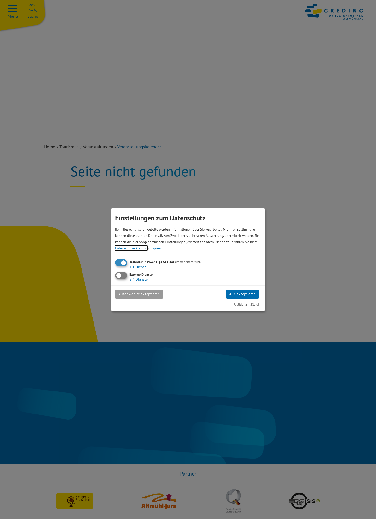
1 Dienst (137, 266)
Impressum (158, 247)
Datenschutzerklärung (131, 247)
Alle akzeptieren (242, 294)
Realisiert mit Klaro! (246, 305)
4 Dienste (138, 279)
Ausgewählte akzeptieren (139, 294)
